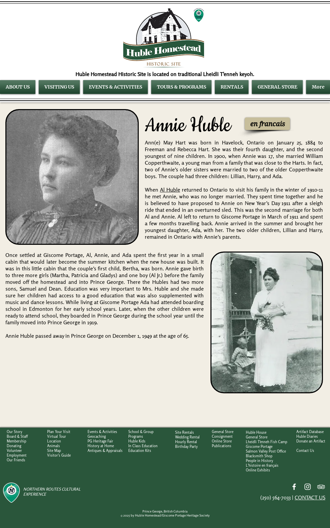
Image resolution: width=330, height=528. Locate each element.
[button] (18, 87)
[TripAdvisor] (321, 487)
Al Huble (170, 189)
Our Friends (16, 460)
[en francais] (267, 124)
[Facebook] (294, 487)
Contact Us (305, 450)
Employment (17, 455)
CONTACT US (310, 497)
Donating (14, 445)
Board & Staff (17, 436)
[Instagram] (307, 487)
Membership (16, 441)
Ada (277, 176)
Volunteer (14, 450)
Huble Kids (136, 441)
